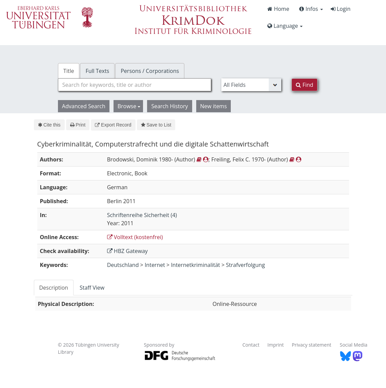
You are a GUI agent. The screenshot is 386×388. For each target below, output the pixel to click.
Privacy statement (311, 345)
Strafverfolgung (245, 265)
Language (285, 26)
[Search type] (251, 84)
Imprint (275, 345)
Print (77, 125)
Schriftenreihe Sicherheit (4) (142, 215)
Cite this (49, 125)
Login (341, 9)
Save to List (156, 125)
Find (304, 85)
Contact (250, 345)
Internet (155, 265)
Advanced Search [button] (83, 106)
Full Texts (97, 71)
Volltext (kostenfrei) (135, 237)
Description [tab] (53, 287)
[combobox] (134, 84)
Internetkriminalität (195, 265)
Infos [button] (311, 9)
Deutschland (123, 265)
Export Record (113, 125)
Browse (129, 106)
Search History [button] (169, 106)
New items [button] (213, 106)
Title (68, 71)
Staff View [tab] (92, 287)
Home (278, 9)
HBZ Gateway (127, 251)
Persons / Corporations (150, 71)
